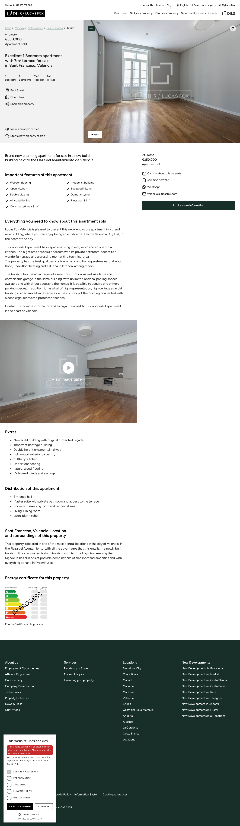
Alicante (128, 721)
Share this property (19, 104)
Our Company (14, 680)
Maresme (129, 692)
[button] (30, 814)
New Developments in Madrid (200, 674)
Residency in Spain (76, 668)
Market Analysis (74, 674)
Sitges (127, 704)
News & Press (13, 704)
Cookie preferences (115, 794)
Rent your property (166, 13)
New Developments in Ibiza (199, 692)
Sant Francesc (55, 28)
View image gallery (68, 371)
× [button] (52, 738)
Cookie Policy (62, 794)
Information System (86, 794)
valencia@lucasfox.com (159, 194)
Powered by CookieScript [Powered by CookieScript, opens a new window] (30, 818)
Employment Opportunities (22, 668)
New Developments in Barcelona (202, 668)
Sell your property (141, 13)
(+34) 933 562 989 (22, 5)
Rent (125, 13)
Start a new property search (25, 136)
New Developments (193, 13)
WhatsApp (151, 187)
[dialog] (30, 778)
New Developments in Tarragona (202, 698)
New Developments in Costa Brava (203, 686)
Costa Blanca (131, 733)
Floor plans (14, 97)
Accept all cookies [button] (19, 806)
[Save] (233, 28)
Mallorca (128, 686)
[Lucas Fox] (25, 13)
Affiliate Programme (17, 674)
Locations (129, 739)
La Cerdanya (130, 727)
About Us (148, 5)
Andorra (128, 715)
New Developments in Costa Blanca (204, 680)
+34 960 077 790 (155, 180)
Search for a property (203, 5)
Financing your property (79, 680)
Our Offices (12, 709)
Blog (169, 5)
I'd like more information (188, 205)
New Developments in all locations (203, 715)
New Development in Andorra (200, 704)
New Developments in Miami (200, 709)
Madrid (127, 680)
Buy (116, 13)
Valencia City (35, 28)
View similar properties (22, 129)
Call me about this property (161, 173)
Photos (95, 134)
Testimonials (13, 692)
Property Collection (17, 698)
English (182, 5)
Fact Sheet (14, 90)
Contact (213, 13)
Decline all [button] (44, 806)
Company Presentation (19, 686)
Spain (8, 28)
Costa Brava (130, 674)
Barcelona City (132, 668)
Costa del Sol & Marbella (138, 709)
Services (159, 5)
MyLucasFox (226, 5)
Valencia (19, 28)
